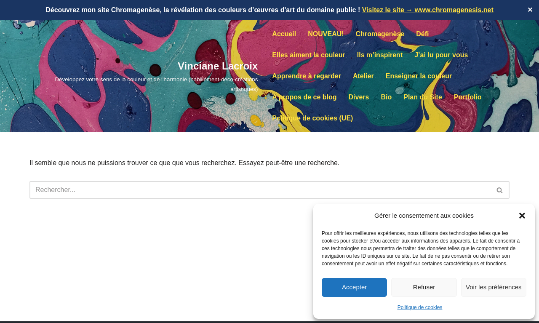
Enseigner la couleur (419, 76)
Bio (386, 97)
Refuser (424, 287)
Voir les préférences (494, 287)
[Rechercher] (260, 190)
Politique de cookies (420, 307)
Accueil (284, 33)
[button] (522, 215)
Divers (359, 97)
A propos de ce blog (304, 97)
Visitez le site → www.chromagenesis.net (428, 9)
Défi (422, 33)
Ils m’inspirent (380, 55)
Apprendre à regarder (306, 76)
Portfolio (468, 97)
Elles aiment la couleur (308, 55)
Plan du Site (422, 97)
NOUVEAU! (326, 33)
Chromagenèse (380, 33)
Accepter (354, 287)
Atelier (363, 76)
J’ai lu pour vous (441, 55)
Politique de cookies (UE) (312, 118)
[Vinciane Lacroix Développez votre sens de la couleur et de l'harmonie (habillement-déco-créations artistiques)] (143, 76)
